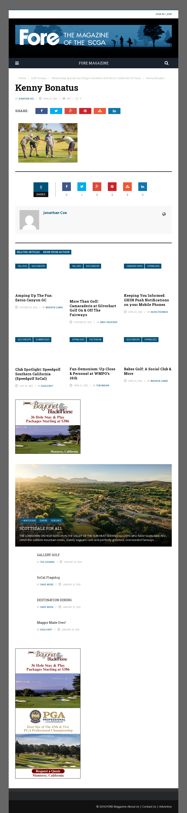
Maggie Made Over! (51, 622)
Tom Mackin (102, 385)
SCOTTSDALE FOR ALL (41, 528)
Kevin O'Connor (159, 311)
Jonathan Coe (26, 98)
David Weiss (46, 584)
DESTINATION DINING (54, 600)
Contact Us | (150, 806)
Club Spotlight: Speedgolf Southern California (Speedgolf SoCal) (37, 374)
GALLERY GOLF (48, 555)
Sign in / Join (164, 14)
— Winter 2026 (28, 520)
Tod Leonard (47, 561)
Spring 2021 (151, 339)
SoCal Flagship (48, 577)
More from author (56, 252)
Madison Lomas (54, 307)
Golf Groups (38, 266)
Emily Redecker (108, 322)
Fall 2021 (76, 266)
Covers (43, 520)
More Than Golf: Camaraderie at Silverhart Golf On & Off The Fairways (93, 308)
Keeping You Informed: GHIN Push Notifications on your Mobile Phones (146, 300)
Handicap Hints (135, 266)
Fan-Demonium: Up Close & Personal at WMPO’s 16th (92, 373)
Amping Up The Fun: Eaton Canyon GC (33, 297)
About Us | (134, 806)
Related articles (28, 252)
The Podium (95, 339)
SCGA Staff (47, 385)
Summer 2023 (43, 339)
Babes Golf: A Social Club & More (147, 371)
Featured (56, 520)
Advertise (165, 806)
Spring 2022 (153, 266)
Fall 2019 (22, 266)
